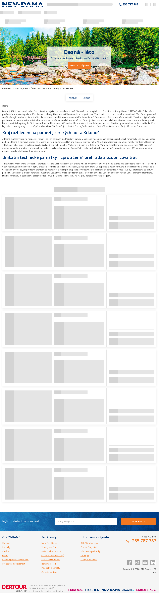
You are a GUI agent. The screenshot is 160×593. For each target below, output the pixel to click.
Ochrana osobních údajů (52, 555)
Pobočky (6, 547)
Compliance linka (49, 572)
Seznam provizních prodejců (15, 559)
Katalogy (85, 555)
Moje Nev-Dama (49, 543)
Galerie (86, 97)
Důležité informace (89, 543)
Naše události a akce (51, 551)
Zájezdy (73, 97)
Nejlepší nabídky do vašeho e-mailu (21, 521)
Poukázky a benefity (50, 568)
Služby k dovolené (89, 559)
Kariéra (5, 551)
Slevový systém (48, 547)
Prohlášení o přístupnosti (13, 563)
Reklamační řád (48, 563)
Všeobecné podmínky (90, 551)
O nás (5, 555)
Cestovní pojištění (89, 547)
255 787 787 (130, 4)
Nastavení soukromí (50, 559)
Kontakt (6, 543)
